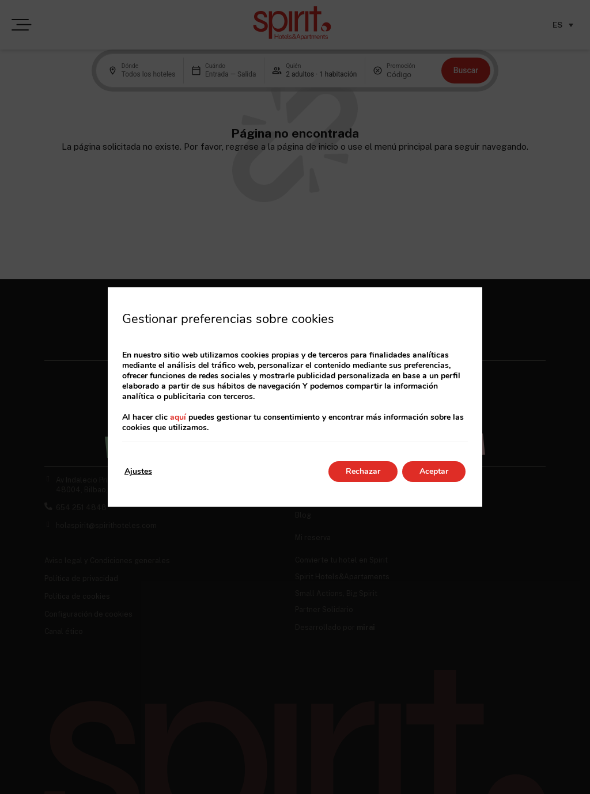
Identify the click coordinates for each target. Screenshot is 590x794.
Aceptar (433, 471)
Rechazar (363, 471)
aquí (178, 417)
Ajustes (138, 471)
